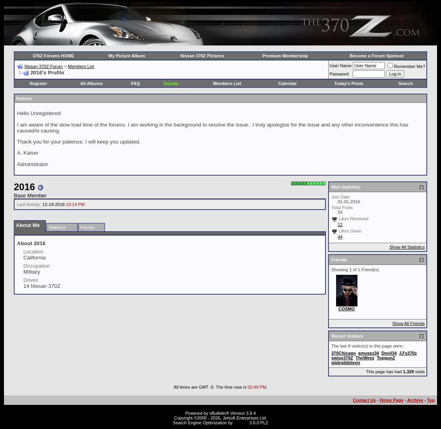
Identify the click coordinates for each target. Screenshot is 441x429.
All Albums (91, 83)
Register (38, 83)
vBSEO (241, 422)
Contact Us (364, 400)
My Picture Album (126, 55)
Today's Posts (348, 83)
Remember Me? (406, 66)
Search (405, 83)
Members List (81, 66)
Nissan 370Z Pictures (202, 55)
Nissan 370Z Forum (44, 66)
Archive (415, 400)
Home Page (391, 400)
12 (340, 224)
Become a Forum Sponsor (377, 55)
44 (340, 236)
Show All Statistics (407, 247)
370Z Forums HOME (53, 55)
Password (339, 74)
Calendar (287, 83)
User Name (341, 65)
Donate (171, 83)
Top (431, 400)
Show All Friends (408, 323)
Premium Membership (285, 55)
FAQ (135, 83)
